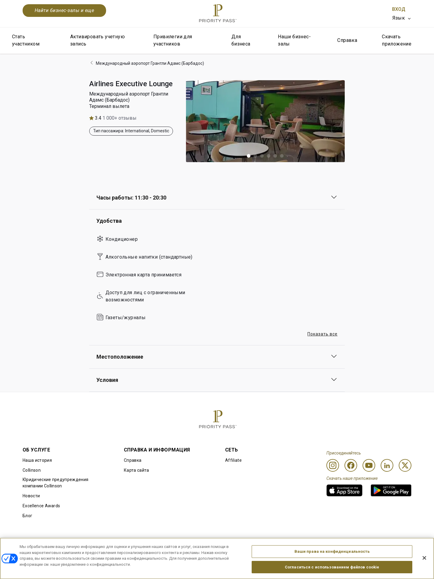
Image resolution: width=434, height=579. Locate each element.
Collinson (32, 470)
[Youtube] (369, 465)
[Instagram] (332, 465)
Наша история (37, 460)
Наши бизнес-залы (294, 40)
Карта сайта (136, 470)
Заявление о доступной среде (380, 547)
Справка (347, 40)
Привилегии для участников (172, 40)
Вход (398, 9)
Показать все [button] (322, 334)
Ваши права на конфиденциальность (332, 568)
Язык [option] (398, 18)
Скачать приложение (396, 40)
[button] (248, 156)
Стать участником (25, 40)
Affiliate (233, 460)
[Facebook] (350, 465)
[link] (344, 490)
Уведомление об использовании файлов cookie (200, 547)
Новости (31, 495)
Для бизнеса (240, 40)
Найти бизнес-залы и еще (64, 10)
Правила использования (48, 547)
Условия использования (112, 547)
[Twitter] (405, 465)
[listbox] (401, 18)
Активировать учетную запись (97, 40)
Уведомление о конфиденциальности (299, 547)
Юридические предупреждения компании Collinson (55, 482)
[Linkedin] (387, 465)
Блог (27, 515)
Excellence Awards (41, 505)
